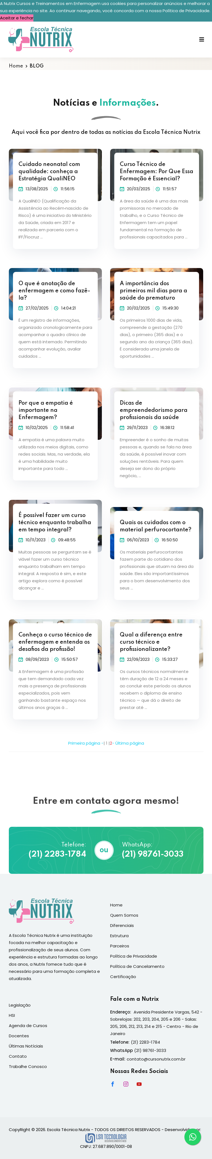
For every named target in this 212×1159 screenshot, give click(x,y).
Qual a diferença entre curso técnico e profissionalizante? (151, 642)
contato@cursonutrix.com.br (156, 1059)
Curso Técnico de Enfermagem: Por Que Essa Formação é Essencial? (156, 172)
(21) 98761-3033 (153, 855)
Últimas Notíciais (26, 1046)
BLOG (37, 66)
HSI (12, 1015)
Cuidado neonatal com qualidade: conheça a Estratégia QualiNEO (49, 172)
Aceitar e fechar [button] (16, 18)
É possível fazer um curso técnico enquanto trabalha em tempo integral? (54, 523)
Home (16, 66)
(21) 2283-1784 (57, 855)
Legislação (20, 1005)
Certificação (123, 976)
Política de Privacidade (133, 956)
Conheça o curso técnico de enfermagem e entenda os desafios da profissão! (55, 642)
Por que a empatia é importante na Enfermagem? (45, 410)
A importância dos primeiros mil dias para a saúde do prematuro (153, 291)
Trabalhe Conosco (28, 1066)
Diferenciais (122, 925)
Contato (18, 1056)
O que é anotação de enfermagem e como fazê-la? (54, 291)
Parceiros (119, 946)
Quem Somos (124, 915)
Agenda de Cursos (28, 1025)
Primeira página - (86, 743)
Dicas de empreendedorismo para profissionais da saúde (153, 410)
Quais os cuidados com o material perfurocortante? (155, 526)
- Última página (128, 743)
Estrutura (119, 936)
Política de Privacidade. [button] (186, 11)
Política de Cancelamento (137, 966)
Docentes (19, 1036)
